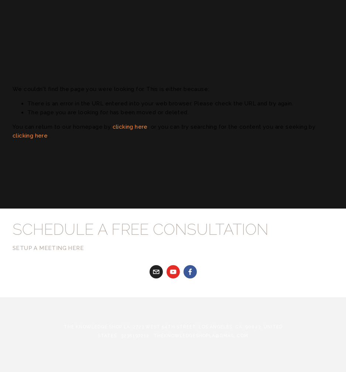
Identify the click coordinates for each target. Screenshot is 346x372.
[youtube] (173, 271)
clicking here (130, 127)
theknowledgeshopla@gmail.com (201, 335)
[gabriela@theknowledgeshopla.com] (156, 271)
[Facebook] (190, 271)
